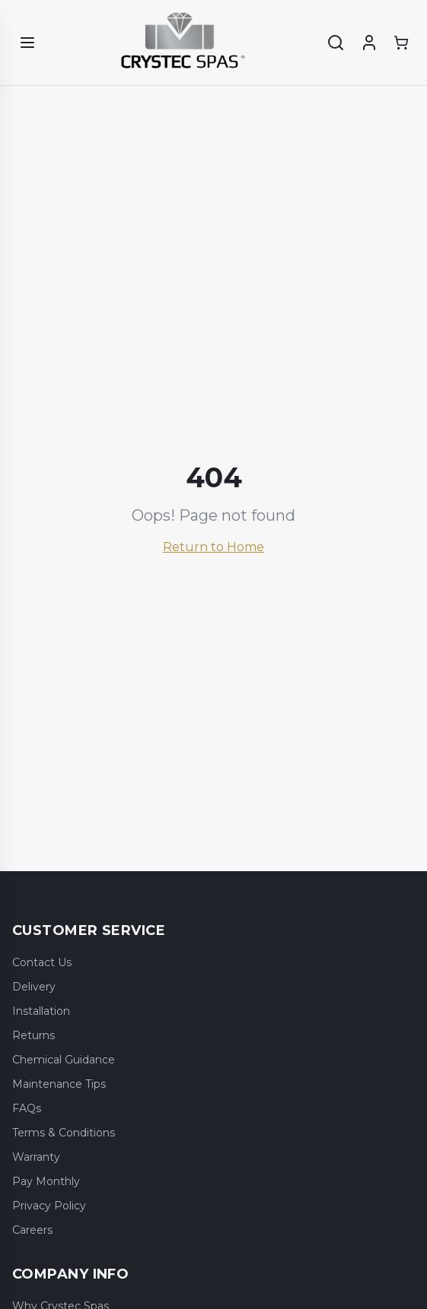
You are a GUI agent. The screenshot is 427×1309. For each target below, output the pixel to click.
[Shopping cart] (401, 42)
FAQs (26, 1108)
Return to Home (213, 547)
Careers (32, 1230)
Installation (41, 1011)
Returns (33, 1035)
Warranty (36, 1157)
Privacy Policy (49, 1205)
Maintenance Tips (59, 1084)
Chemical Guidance (63, 1060)
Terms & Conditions (63, 1132)
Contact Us (42, 962)
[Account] (369, 42)
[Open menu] (27, 42)
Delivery (34, 987)
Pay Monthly (46, 1181)
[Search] (335, 42)
